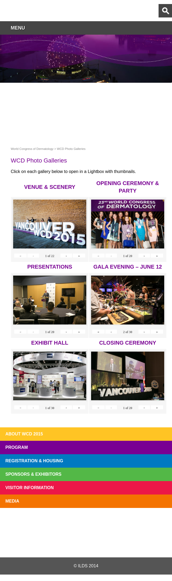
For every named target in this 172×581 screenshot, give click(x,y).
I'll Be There (86, 520)
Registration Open (18, 520)
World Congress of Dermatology (32, 10)
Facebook (85, 544)
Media (12, 501)
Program (16, 447)
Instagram (114, 544)
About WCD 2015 (24, 434)
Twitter (57, 544)
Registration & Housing (34, 461)
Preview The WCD (120, 520)
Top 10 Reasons (52, 520)
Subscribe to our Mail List (154, 520)
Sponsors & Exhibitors (33, 474)
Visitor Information (29, 487)
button (165, 27)
